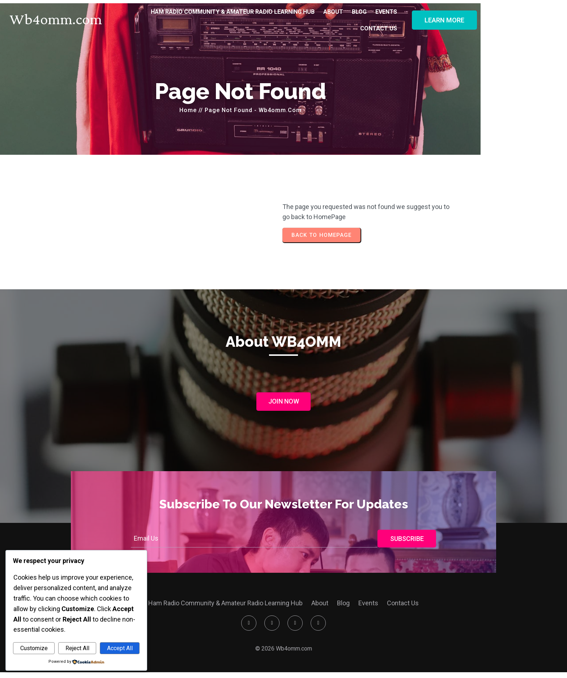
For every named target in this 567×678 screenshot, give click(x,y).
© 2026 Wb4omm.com (283, 651)
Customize (34, 648)
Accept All (120, 648)
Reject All (77, 648)
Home (231, 108)
